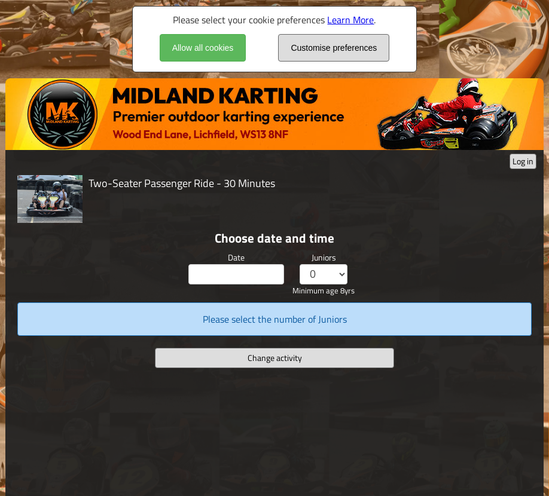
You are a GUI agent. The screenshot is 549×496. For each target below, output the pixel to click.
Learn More (350, 20)
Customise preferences (334, 48)
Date (236, 257)
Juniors (324, 257)
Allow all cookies (203, 48)
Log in (523, 161)
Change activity (275, 357)
